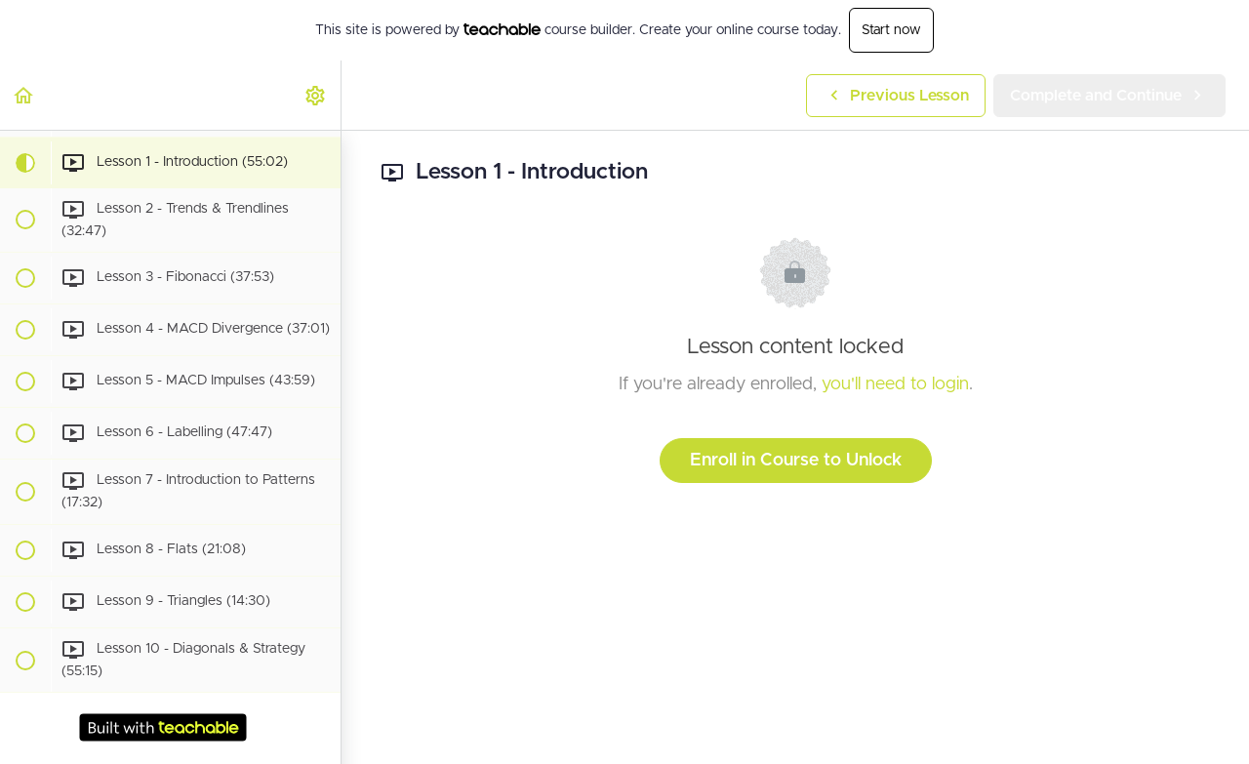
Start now (891, 30)
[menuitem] (316, 95)
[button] (24, 95)
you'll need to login (895, 384)
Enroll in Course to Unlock (796, 460)
